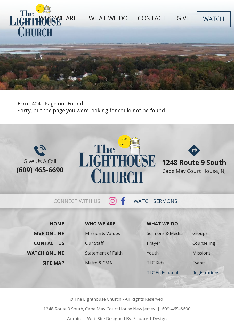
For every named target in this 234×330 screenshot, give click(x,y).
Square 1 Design (150, 318)
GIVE (185, 18)
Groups (200, 233)
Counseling (203, 243)
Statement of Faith (104, 253)
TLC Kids (155, 263)
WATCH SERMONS (155, 201)
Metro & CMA (98, 263)
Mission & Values (102, 233)
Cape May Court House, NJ (194, 170)
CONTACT (153, 18)
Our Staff (94, 243)
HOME (57, 224)
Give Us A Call (39, 161)
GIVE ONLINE (49, 233)
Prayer (153, 243)
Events (199, 263)
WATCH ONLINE (45, 253)
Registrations (205, 272)
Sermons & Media (165, 233)
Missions (201, 253)
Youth (153, 253)
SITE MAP (53, 263)
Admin (74, 318)
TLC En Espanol (162, 272)
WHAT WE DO (108, 18)
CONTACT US (49, 243)
